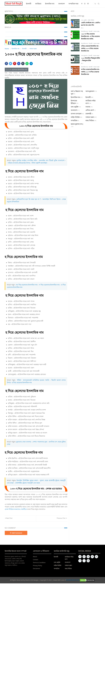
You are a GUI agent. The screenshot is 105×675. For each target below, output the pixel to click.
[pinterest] (92, 556)
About (35, 557)
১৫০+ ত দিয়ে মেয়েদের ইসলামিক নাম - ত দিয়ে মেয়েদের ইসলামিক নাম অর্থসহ (90, 36)
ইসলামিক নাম (84, 31)
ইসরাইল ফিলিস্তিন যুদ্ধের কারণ (27, 480)
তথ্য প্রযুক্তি (84, 20)
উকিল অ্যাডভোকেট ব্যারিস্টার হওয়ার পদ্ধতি (33, 380)
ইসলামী (91, 31)
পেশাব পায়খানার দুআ (40, 442)
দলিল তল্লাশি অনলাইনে (39, 163)
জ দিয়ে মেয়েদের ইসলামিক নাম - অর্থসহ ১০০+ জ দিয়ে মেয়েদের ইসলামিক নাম (90, 71)
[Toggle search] (98, 4)
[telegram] (80, 556)
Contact (35, 560)
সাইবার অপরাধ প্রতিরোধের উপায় (18, 163)
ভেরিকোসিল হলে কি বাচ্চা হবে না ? (28, 199)
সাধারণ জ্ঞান (96, 31)
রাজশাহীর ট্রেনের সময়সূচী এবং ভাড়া (27, 483)
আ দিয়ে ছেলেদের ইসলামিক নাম (27, 285)
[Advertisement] (52, 615)
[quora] (84, 560)
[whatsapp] (84, 3)
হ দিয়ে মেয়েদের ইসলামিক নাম (22, 382)
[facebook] (81, 3)
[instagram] (88, 560)
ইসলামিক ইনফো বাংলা (72, 580)
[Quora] (91, 3)
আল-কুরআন (84, 55)
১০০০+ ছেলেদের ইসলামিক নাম (16, 69)
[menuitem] (28, 3)
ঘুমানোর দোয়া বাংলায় (23, 442)
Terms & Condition (39, 562)
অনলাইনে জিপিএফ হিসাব (51, 199)
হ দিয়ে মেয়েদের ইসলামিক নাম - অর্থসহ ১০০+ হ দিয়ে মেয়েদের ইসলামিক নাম (90, 48)
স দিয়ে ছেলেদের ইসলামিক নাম (49, 285)
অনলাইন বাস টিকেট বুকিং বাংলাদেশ (51, 160)
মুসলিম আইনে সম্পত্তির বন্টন (27, 160)
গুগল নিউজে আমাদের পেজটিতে (16, 509)
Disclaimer (36, 568)
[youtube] (88, 3)
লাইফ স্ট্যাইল (91, 20)
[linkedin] (88, 556)
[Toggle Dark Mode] (95, 3)
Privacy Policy (37, 565)
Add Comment (16, 533)
